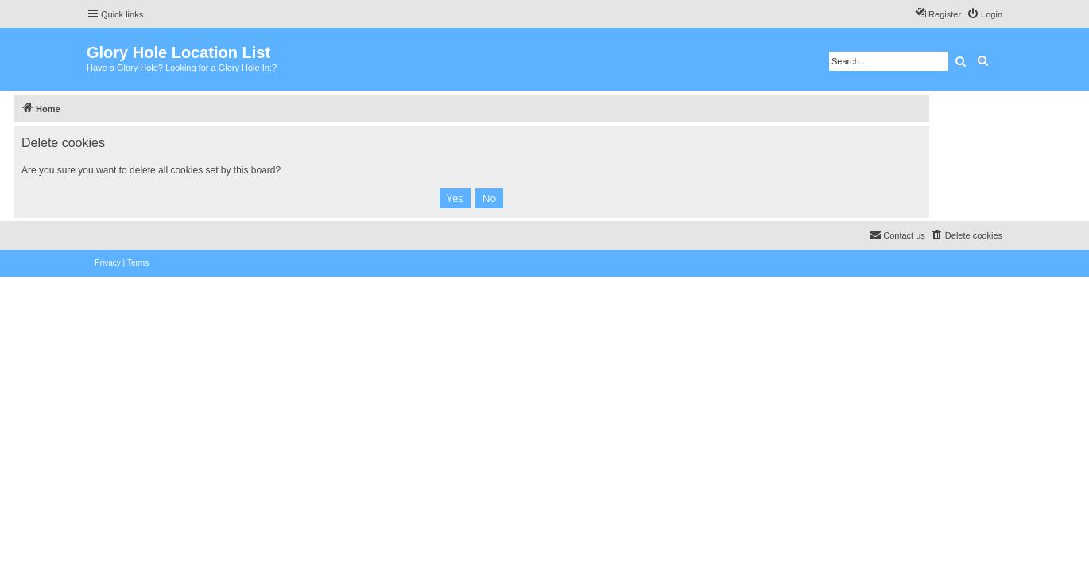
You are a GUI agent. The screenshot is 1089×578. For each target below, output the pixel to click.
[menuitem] (984, 14)
